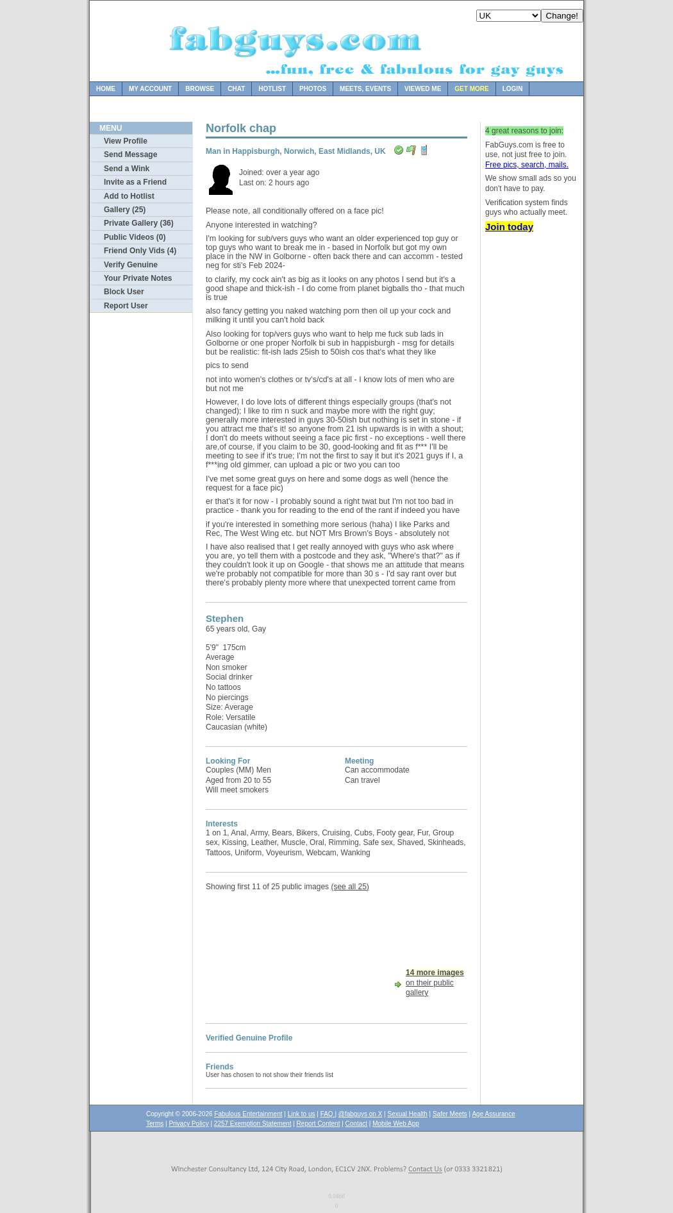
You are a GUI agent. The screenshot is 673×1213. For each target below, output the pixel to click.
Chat (236, 88)
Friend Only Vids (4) (140, 250)
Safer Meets (450, 1113)
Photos (312, 88)
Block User (124, 291)
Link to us (301, 1113)
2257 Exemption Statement (253, 1123)
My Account (150, 88)
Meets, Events (365, 88)
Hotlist (272, 88)
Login (513, 88)
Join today (509, 226)
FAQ (327, 1113)
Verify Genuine (131, 264)
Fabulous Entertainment (248, 1113)
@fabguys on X (360, 1113)
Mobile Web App (395, 1123)
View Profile (125, 141)
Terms (154, 1123)
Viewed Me (422, 88)
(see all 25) (350, 886)
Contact (356, 1123)
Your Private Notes (138, 278)
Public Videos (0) (134, 237)
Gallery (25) (124, 209)
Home (105, 88)
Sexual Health (408, 1113)
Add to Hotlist (129, 196)
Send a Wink (126, 168)
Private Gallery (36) (139, 223)
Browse (199, 88)
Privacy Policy (188, 1123)
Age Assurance (493, 1113)
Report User (126, 305)
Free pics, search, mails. (527, 164)
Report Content (318, 1123)
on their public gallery (435, 982)
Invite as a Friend (135, 182)
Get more (471, 88)
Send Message (130, 154)
